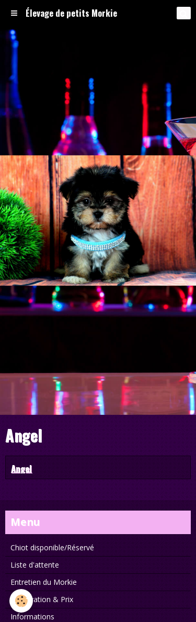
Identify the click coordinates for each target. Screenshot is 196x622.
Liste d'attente (34, 565)
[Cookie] (21, 601)
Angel (21, 467)
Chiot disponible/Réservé (52, 547)
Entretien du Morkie (43, 582)
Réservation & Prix (41, 599)
